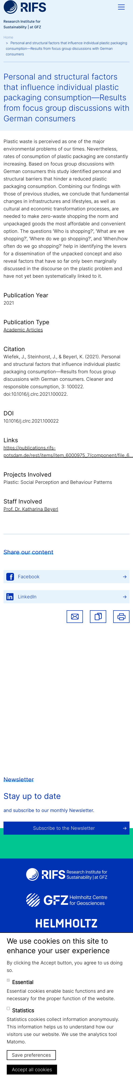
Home (8, 37)
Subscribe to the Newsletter (64, 828)
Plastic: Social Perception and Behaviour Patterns (57, 482)
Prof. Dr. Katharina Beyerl (30, 509)
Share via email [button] (75, 616)
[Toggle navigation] (121, 7)
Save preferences (31, 1055)
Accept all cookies (32, 1069)
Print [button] (121, 616)
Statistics (23, 1010)
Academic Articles (23, 330)
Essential (22, 982)
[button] (98, 616)
